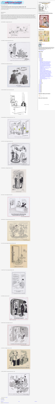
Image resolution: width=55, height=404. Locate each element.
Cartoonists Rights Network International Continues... (45, 61)
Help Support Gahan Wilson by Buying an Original (45, 66)
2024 (39, 54)
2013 (39, 87)
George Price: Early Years (42, 77)
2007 (39, 91)
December (41, 58)
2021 (39, 56)
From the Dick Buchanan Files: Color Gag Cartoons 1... (45, 65)
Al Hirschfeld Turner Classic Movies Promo (44, 68)
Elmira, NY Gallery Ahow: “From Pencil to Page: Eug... (45, 75)
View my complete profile (41, 50)
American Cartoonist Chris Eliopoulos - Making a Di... (45, 73)
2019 (39, 57)
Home (19, 401)
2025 (39, 53)
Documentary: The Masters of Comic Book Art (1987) (45, 71)
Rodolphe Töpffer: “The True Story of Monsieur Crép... (45, 62)
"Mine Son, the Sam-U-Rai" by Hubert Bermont (45, 63)
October (41, 59)
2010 (39, 89)
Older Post (36, 401)
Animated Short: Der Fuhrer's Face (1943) (44, 70)
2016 (39, 85)
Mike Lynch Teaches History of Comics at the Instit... (45, 64)
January (41, 83)
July (40, 79)
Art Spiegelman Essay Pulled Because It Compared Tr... (45, 67)
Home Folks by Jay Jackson (43, 69)
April (40, 81)
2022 (39, 55)
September (41, 60)
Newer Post (2, 401)
